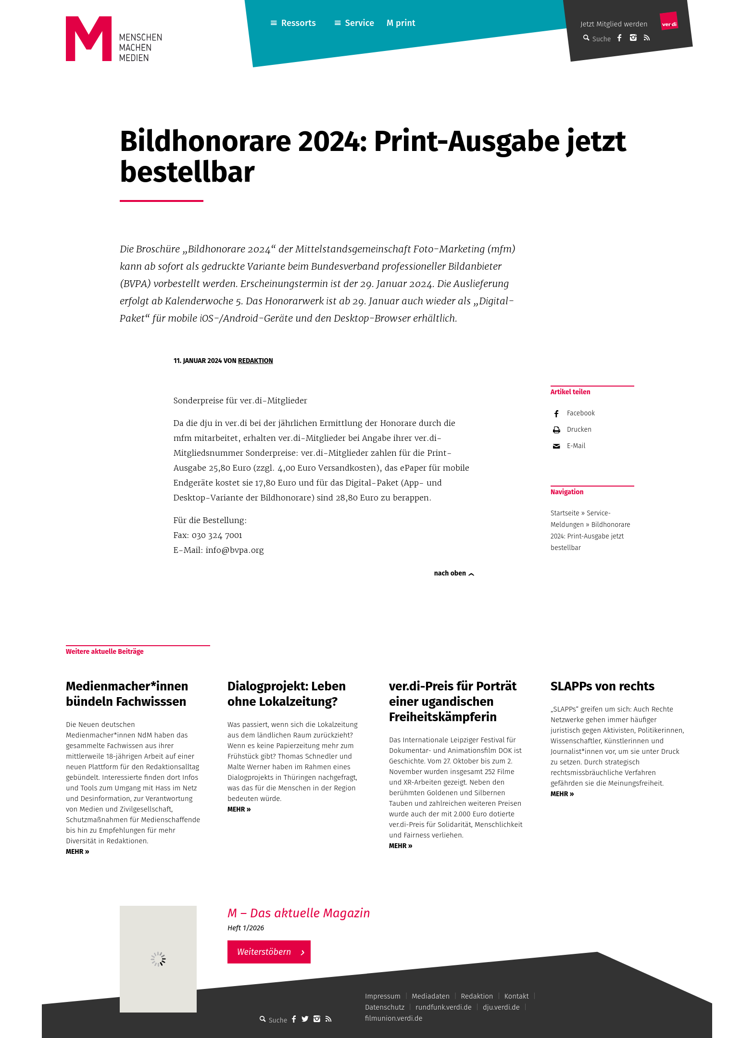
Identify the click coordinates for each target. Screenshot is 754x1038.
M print (401, 23)
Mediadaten (431, 996)
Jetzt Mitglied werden (614, 24)
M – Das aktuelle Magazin (298, 913)
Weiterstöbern (264, 952)
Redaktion (255, 361)
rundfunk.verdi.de (443, 1007)
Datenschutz (384, 1007)
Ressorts (298, 23)
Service (360, 23)
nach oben (450, 573)
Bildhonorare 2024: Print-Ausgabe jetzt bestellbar (590, 536)
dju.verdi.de (501, 1007)
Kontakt (516, 996)
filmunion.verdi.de (394, 1018)
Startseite (565, 513)
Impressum (383, 996)
